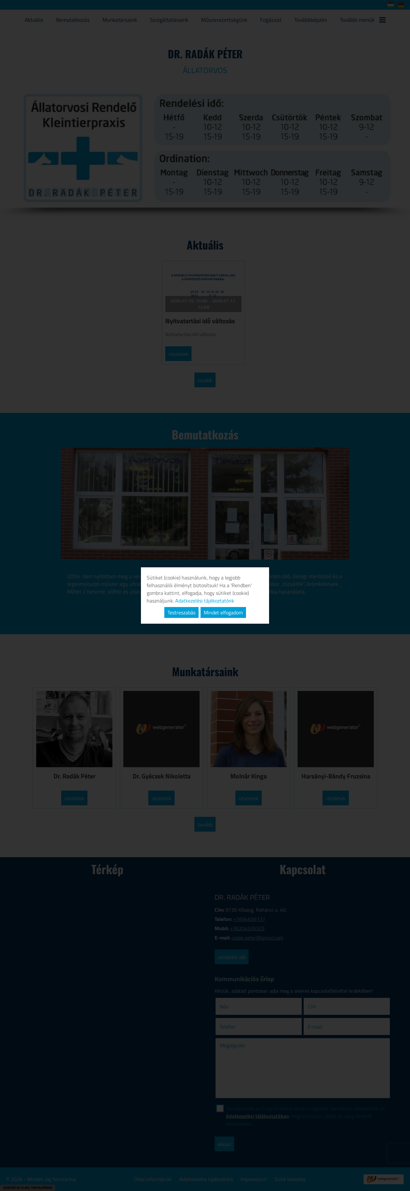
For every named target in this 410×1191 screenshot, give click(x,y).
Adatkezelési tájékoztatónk (204, 600)
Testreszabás (181, 612)
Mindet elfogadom (223, 612)
